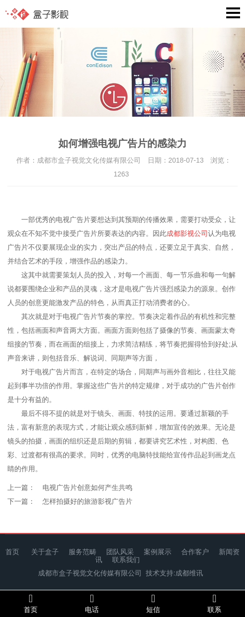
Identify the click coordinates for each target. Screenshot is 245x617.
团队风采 (120, 552)
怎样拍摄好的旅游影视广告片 (87, 501)
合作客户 (195, 552)
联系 (214, 603)
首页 (12, 552)
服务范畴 (82, 552)
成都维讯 (189, 573)
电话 (91, 603)
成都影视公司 (187, 233)
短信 (153, 603)
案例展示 (157, 552)
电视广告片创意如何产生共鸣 (87, 487)
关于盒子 (45, 552)
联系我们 (126, 560)
